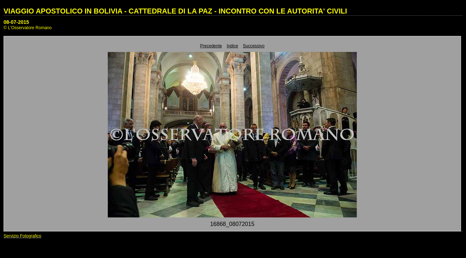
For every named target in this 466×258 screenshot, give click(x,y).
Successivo (254, 45)
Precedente (211, 45)
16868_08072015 (232, 224)
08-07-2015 (16, 22)
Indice (232, 45)
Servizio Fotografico (22, 235)
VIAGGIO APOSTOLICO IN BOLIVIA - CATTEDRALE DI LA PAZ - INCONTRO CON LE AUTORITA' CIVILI (175, 11)
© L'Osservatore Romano (28, 27)
